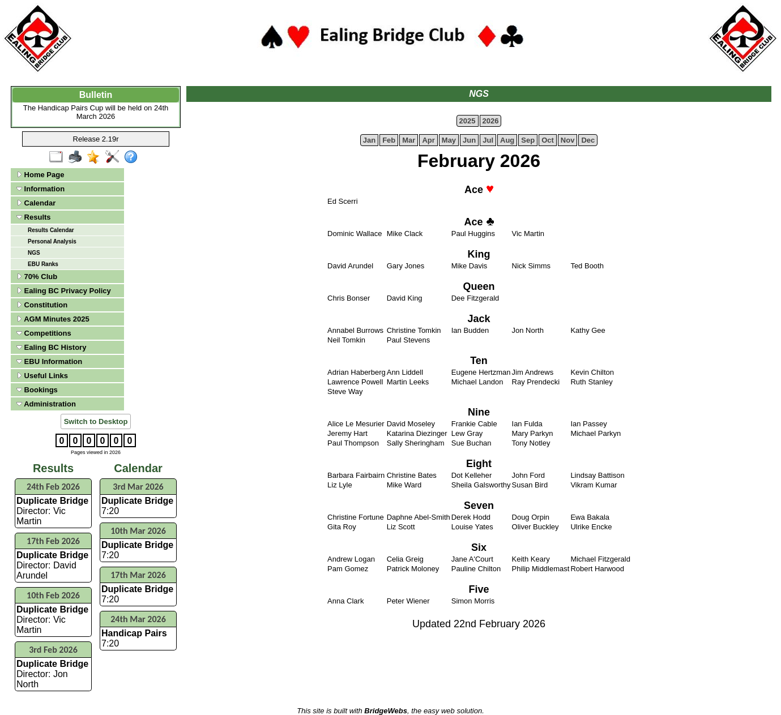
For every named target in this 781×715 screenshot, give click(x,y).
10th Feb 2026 (53, 595)
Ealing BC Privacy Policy (63, 290)
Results (33, 217)
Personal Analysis (52, 241)
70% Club (36, 276)
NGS (34, 253)
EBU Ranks (43, 264)
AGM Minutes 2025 (52, 319)
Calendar (36, 203)
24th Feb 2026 (53, 486)
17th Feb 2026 (53, 541)
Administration (46, 404)
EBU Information (49, 361)
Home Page (40, 174)
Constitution (41, 305)
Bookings (37, 390)
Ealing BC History (51, 347)
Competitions (43, 333)
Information (40, 189)
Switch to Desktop (96, 421)
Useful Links (42, 375)
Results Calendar (51, 230)
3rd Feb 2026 (53, 649)
